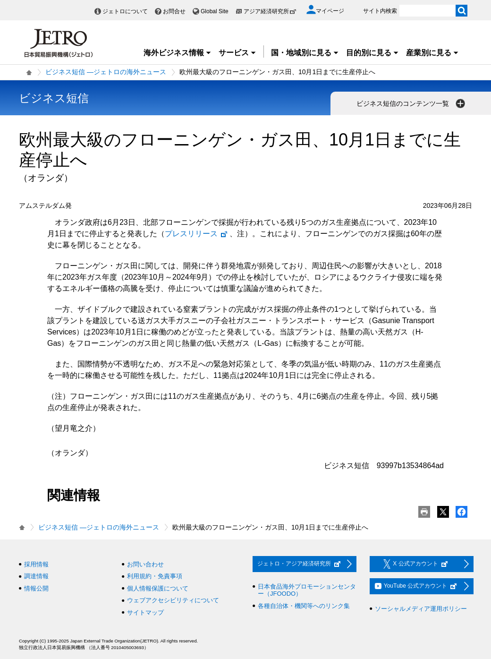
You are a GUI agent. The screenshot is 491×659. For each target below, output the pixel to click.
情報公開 (36, 588)
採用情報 (36, 564)
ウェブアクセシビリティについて (173, 600)
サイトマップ (145, 612)
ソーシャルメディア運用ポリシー (421, 608)
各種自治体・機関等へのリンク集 (304, 605)
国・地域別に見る (305, 53)
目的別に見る (372, 53)
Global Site (215, 11)
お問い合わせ (145, 564)
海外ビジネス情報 (178, 53)
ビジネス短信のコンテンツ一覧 (411, 103)
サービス (237, 53)
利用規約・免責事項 (154, 576)
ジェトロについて (125, 11)
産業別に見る (432, 53)
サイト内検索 (380, 11)
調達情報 (36, 576)
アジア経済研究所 (270, 11)
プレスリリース (196, 234)
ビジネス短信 (54, 98)
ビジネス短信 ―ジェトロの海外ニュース (105, 72)
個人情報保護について (157, 588)
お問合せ (174, 11)
